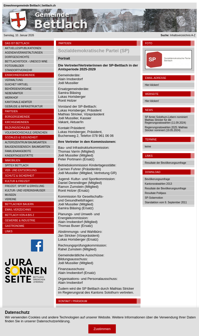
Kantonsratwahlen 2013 (158, 183)
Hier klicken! (152, 85)
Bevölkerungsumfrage (157, 179)
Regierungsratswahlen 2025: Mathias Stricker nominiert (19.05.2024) (166, 129)
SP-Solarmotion (154, 197)
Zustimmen (102, 329)
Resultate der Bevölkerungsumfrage (165, 162)
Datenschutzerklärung (53, 321)
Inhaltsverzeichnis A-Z (178, 35)
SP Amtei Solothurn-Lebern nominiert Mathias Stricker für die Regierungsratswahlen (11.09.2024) (166, 120)
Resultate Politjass (155, 193)
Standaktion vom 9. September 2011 (166, 202)
